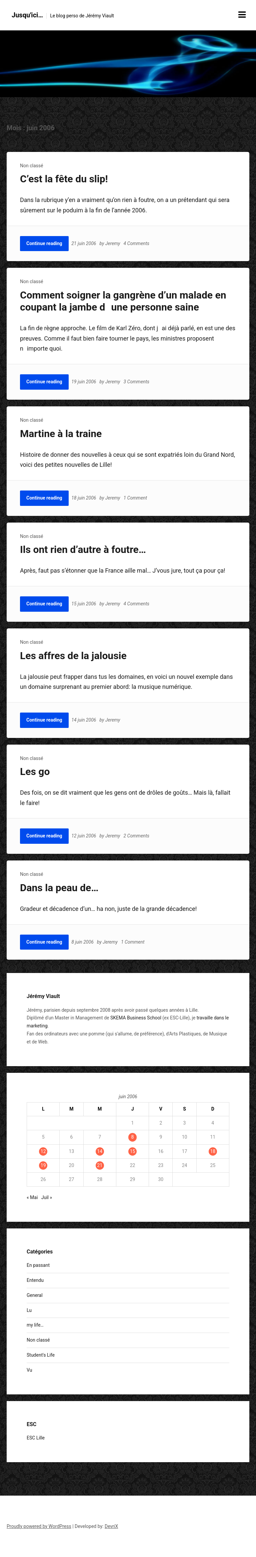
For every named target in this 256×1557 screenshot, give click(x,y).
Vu (29, 1370)
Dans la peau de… (59, 888)
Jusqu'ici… (27, 15)
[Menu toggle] (242, 14)
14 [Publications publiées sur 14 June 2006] (99, 1151)
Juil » (46, 1197)
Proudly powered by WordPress (39, 1526)
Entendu (35, 1280)
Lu (29, 1310)
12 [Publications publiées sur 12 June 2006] (43, 1151)
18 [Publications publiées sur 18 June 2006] (212, 1151)
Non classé (31, 165)
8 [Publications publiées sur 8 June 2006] (132, 1137)
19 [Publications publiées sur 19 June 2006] (43, 1165)
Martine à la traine (61, 433)
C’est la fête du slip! (64, 179)
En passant (38, 1265)
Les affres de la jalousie (73, 655)
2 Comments (137, 835)
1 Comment (136, 498)
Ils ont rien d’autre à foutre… (83, 549)
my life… (35, 1325)
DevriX (111, 1526)
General (35, 1295)
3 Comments (137, 381)
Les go (35, 771)
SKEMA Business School (135, 1017)
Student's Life (41, 1355)
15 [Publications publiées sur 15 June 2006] (132, 1151)
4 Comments (137, 243)
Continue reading (44, 243)
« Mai (32, 1197)
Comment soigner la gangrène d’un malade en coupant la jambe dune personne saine (123, 301)
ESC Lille (36, 1437)
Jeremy (113, 243)
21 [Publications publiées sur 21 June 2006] (99, 1165)
